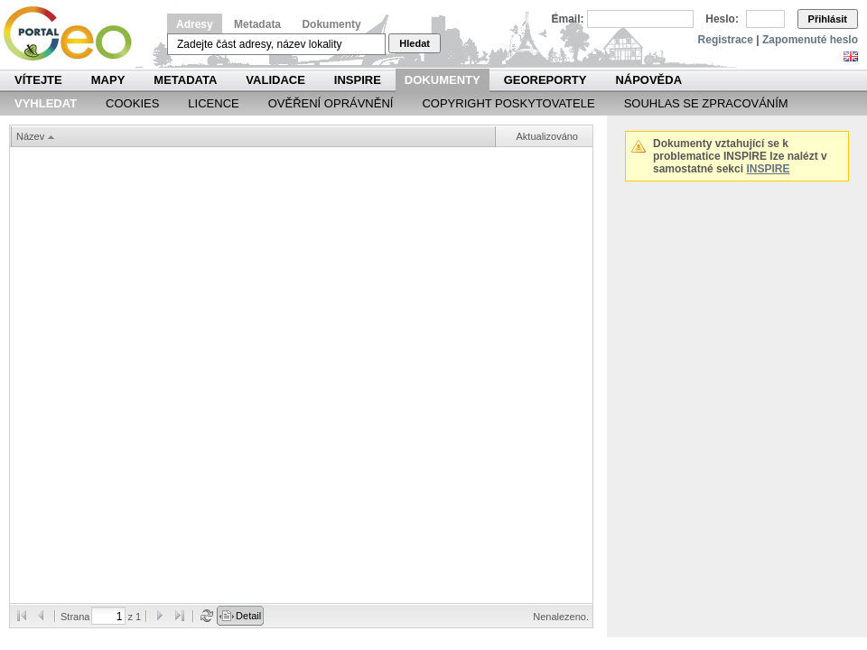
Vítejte (38, 80)
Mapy (108, 80)
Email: (568, 19)
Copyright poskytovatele (508, 103)
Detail (248, 615)
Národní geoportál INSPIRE (74, 34)
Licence (213, 103)
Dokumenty (331, 24)
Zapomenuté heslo (810, 39)
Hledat (414, 43)
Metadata (257, 24)
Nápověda (648, 80)
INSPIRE (357, 80)
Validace (275, 80)
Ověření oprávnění (331, 103)
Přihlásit (827, 19)
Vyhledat (45, 103)
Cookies (132, 103)
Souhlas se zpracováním (706, 103)
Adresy (194, 24)
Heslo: (722, 19)
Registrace (725, 39)
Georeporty (545, 80)
